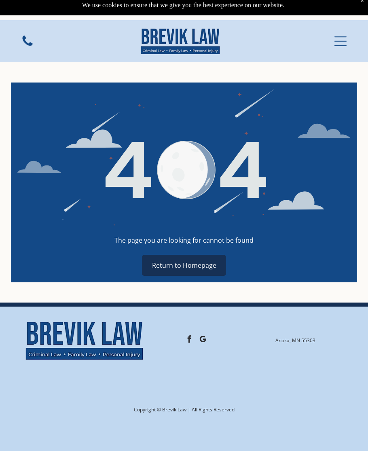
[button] (340, 23)
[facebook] (189, 340)
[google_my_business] (202, 340)
